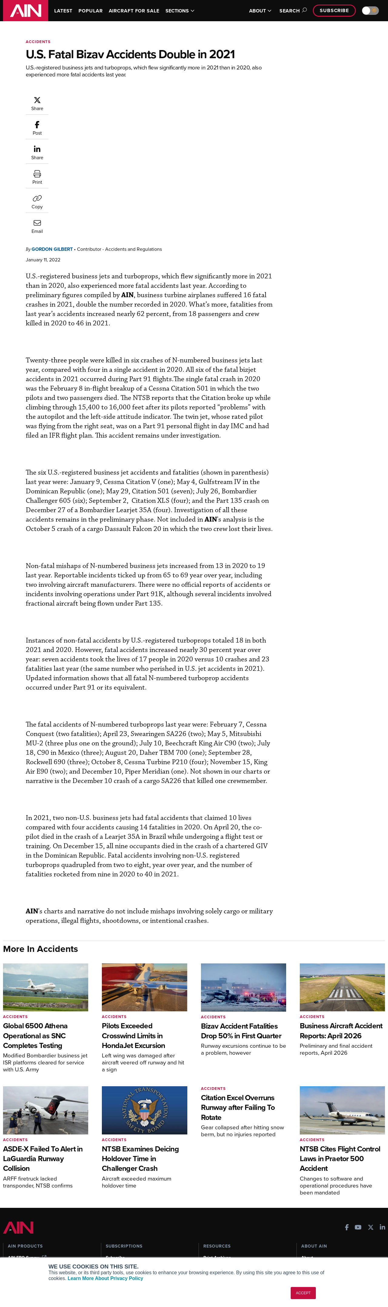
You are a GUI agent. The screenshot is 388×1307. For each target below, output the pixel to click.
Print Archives (217, 1211)
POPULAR (90, 11)
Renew (112, 1227)
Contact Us (312, 1235)
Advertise (314, 1243)
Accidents (38, 42)
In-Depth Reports (219, 1227)
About (307, 1211)
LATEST (63, 11)
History (308, 1227)
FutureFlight (20, 1243)
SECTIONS (180, 11)
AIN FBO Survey (27, 1211)
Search (292, 11)
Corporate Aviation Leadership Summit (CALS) (46, 1254)
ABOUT (260, 11)
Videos (210, 1235)
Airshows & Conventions (227, 1252)
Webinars (212, 1243)
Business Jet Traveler (32, 1235)
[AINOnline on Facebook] (347, 1181)
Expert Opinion (217, 1219)
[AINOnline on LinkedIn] (382, 1181)
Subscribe (334, 10)
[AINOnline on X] (371, 1181)
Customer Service (123, 1219)
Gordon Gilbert (88, 99)
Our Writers (312, 1219)
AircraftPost (23, 1227)
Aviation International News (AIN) (44, 1219)
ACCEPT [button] (303, 1293)
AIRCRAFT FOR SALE (134, 11)
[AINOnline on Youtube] (358, 1181)
